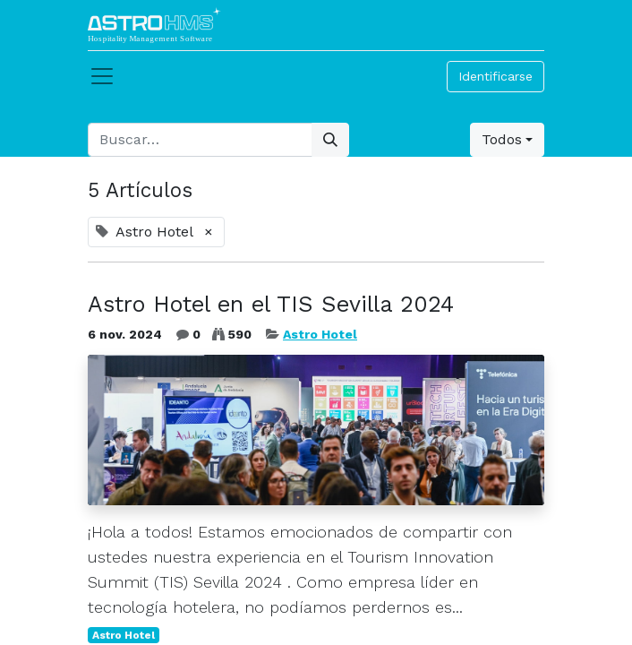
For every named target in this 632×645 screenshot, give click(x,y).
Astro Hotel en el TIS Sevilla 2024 (271, 304)
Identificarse (495, 76)
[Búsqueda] (330, 140)
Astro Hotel (320, 334)
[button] (507, 140)
